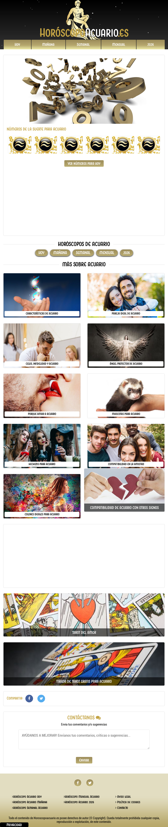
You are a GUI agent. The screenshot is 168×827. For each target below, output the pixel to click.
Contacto (121, 808)
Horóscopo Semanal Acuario (30, 808)
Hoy (17, 44)
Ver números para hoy (84, 163)
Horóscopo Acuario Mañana (29, 802)
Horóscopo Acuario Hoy (27, 797)
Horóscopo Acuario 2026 (79, 802)
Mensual (118, 44)
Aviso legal (123, 797)
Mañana (48, 44)
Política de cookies (127, 802)
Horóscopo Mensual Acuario (82, 797)
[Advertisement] (84, 201)
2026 (150, 44)
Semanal (83, 44)
